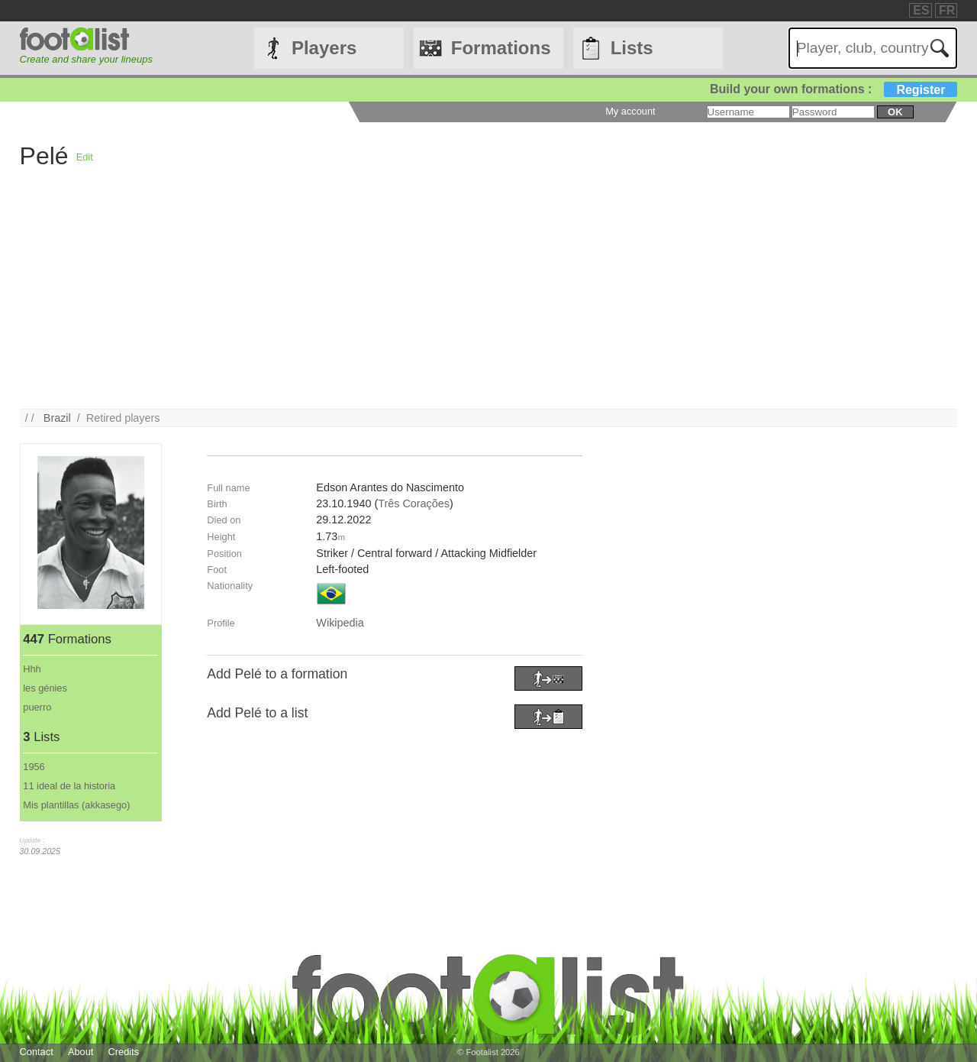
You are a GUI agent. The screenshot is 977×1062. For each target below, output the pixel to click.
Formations (501, 47)
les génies (45, 688)
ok (895, 112)
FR (947, 10)
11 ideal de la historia (69, 786)
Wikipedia (339, 623)
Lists (632, 47)
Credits (124, 1051)
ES (921, 10)
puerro (37, 707)
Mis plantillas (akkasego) (76, 805)
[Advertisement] (478, 302)
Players (324, 47)
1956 (33, 766)
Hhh (31, 669)
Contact (36, 1051)
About (80, 1051)
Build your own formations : (833, 89)
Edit (84, 157)
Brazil (57, 418)
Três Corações (414, 503)
